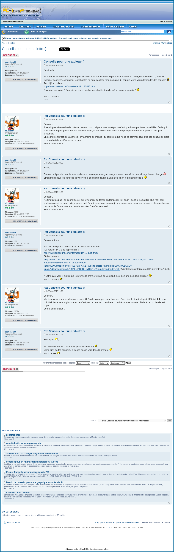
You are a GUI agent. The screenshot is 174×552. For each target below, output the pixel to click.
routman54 (9, 131)
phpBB (107, 527)
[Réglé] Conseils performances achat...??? (27, 472)
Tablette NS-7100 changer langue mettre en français (32, 453)
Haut (169, 102)
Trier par (100, 363)
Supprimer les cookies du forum (126, 522)
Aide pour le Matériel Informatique (41, 38)
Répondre (10, 55)
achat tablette (13, 435)
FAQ (158, 43)
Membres (168, 43)
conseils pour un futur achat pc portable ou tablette (32, 462)
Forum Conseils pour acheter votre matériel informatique (85, 38)
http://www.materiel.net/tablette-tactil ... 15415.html (69, 86)
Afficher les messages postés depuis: (66, 363)
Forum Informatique (14, 38)
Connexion (12, 31)
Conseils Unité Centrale (18, 492)
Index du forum (13, 523)
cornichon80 (10, 62)
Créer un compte (38, 31)
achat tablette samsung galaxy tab (23, 443)
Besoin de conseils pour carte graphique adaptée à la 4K (34, 482)
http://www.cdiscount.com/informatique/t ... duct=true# (71, 253)
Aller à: (93, 420)
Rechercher (10, 43)
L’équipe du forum (103, 522)
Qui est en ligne (10, 512)
